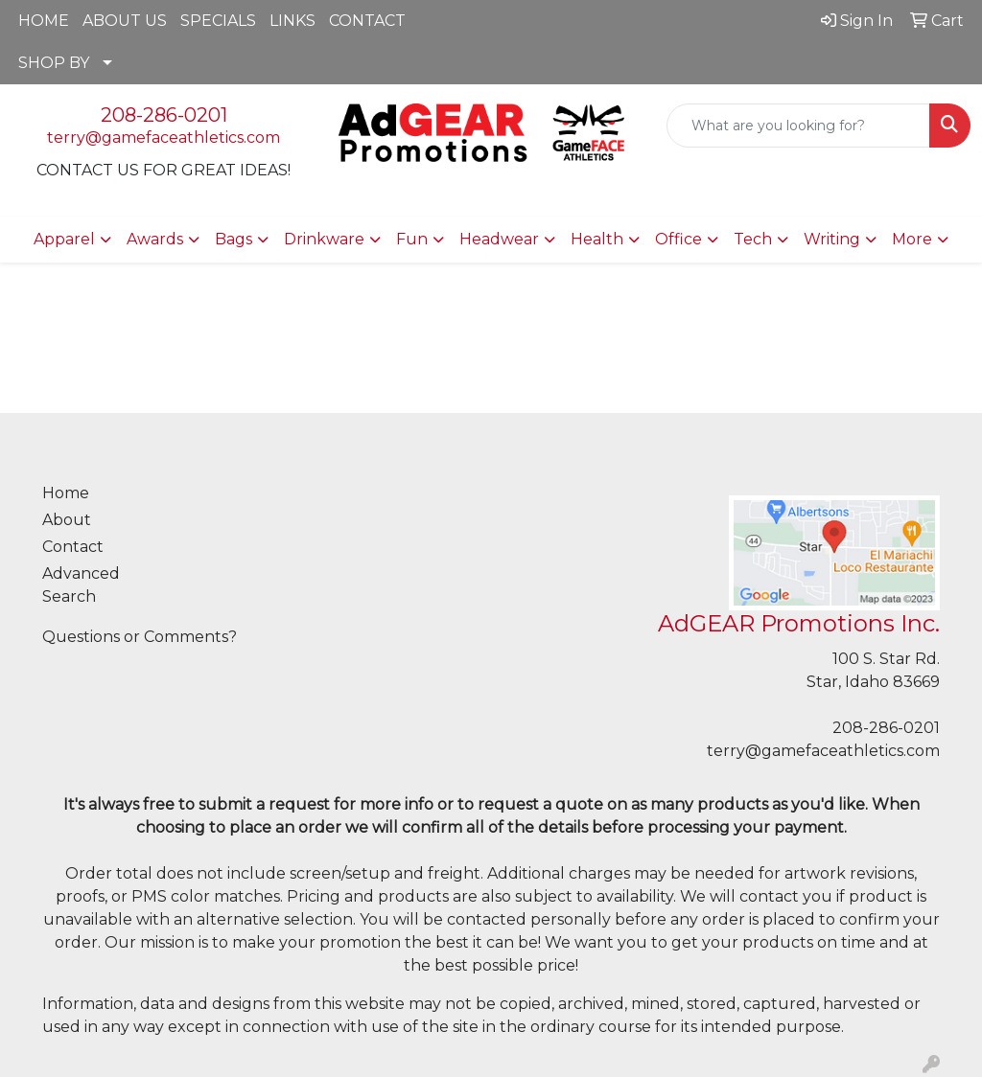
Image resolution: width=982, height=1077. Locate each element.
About (66, 520)
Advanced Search (81, 585)
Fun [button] (412, 239)
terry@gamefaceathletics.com (163, 137)
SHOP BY (53, 63)
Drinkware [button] (324, 239)
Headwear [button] (499, 239)
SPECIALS (218, 20)
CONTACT (367, 20)
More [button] (912, 239)
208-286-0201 (164, 114)
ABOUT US (124, 20)
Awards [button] (155, 239)
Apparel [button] (64, 239)
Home (65, 493)
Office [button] (678, 239)
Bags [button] (233, 239)
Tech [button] (753, 239)
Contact (73, 547)
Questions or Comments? (139, 637)
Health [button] (597, 239)
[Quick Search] (798, 125)
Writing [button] (832, 239)
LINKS (292, 20)
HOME (43, 20)
